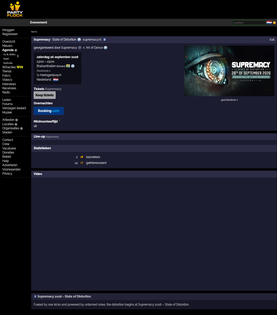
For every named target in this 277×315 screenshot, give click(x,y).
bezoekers (93, 157)
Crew (5, 144)
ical (272, 39)
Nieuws (7, 46)
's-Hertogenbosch (49, 75)
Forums (7, 104)
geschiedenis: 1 (229, 99)
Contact (7, 140)
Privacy (7, 173)
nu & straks (9, 54)
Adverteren (9, 165)
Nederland (44, 79)
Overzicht (8, 41)
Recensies (9, 88)
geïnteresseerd (96, 163)
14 (76, 163)
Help (5, 161)
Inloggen (8, 30)
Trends (6, 71)
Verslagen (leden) (14, 108)
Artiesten (8, 120)
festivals (7, 63)
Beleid (6, 156)
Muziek (7, 112)
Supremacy (42, 39)
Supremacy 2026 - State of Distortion (62, 296)
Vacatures (9, 148)
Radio (6, 92)
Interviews (9, 84)
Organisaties (10, 128)
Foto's (6, 75)
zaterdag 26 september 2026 (57, 57)
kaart (6, 58)
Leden (6, 100)
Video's (7, 80)
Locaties (8, 124)
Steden (7, 132)
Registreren (10, 34)
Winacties (12, 67)
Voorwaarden (11, 169)
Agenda (8, 50)
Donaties (8, 152)
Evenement (38, 22)
